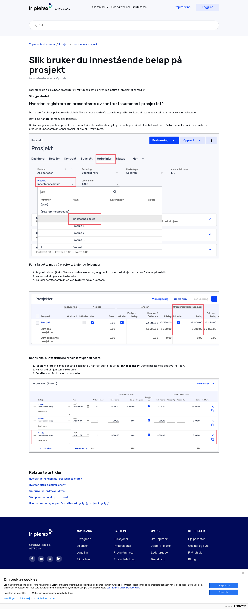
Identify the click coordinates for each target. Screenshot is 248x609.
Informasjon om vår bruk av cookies (37, 598)
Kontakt (139, 7)
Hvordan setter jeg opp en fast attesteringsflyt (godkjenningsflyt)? (69, 503)
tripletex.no (183, 7)
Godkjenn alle (223, 585)
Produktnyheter (124, 552)
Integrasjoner (122, 546)
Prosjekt (64, 44)
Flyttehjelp (195, 552)
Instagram (50, 559)
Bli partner (83, 559)
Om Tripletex (159, 539)
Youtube (41, 559)
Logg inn (207, 7)
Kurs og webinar (120, 7)
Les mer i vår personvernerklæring (123, 587)
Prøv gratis (84, 539)
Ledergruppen (160, 552)
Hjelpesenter (196, 539)
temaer (98, 7)
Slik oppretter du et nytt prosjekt (48, 497)
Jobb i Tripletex (161, 546)
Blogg (192, 559)
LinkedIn (59, 559)
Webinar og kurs (198, 546)
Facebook (32, 559)
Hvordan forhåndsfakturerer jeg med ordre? (55, 478)
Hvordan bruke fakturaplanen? (47, 484)
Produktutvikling (124, 559)
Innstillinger (9, 598)
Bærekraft (158, 559)
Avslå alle (223, 592)
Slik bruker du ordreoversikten (47, 491)
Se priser (82, 546)
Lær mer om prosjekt (85, 44)
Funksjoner (121, 539)
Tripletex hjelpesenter (42, 44)
